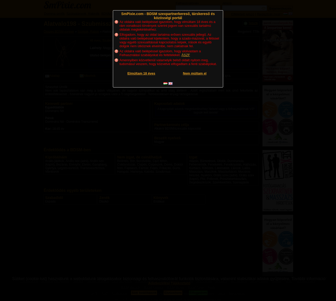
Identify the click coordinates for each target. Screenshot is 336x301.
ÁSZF (186, 55)
